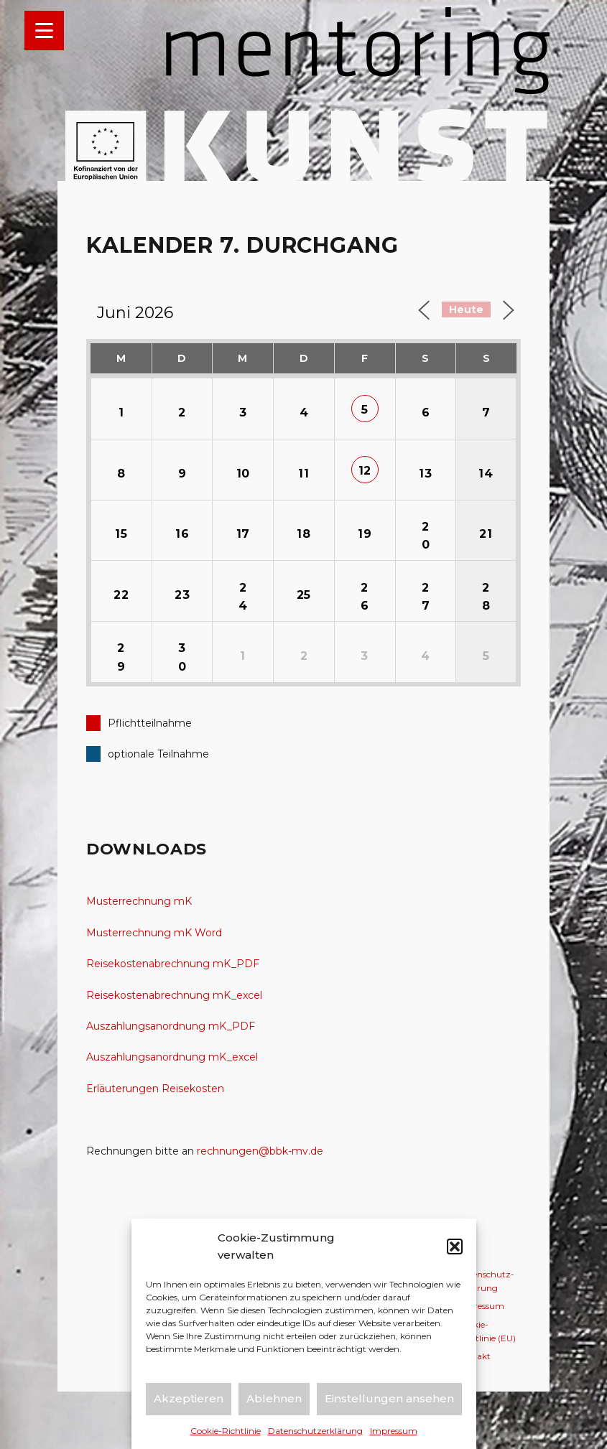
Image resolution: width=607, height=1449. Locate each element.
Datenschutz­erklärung (315, 1430)
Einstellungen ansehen (389, 1398)
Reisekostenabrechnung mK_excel (174, 995)
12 (364, 470)
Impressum (393, 1430)
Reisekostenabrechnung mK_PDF (172, 963)
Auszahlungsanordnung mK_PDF (170, 1026)
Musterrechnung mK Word (154, 932)
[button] (455, 1246)
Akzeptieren (188, 1398)
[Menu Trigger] (44, 30)
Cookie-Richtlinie (225, 1430)
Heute (466, 309)
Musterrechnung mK (139, 901)
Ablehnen (274, 1398)
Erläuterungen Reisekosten (155, 1088)
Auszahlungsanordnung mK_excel (172, 1056)
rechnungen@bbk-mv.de (260, 1151)
